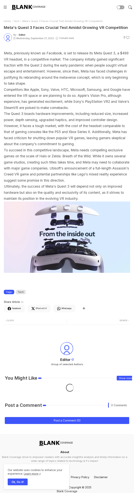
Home (7, 21)
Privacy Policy (80, 477)
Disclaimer (101, 477)
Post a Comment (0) (67, 420)
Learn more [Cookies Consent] (31, 473)
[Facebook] (14, 308)
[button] (120, 7)
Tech (16, 21)
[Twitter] (39, 308)
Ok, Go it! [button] (18, 482)
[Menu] (5, 7)
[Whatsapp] (64, 308)
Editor (65, 360)
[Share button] (83, 308)
